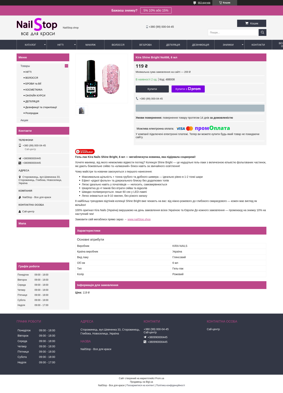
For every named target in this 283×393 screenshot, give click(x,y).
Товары (25, 66)
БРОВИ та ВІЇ (33, 83)
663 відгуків (204, 2)
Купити (152, 89)
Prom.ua (159, 378)
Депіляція (173, 44)
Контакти (258, 44)
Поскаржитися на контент (140, 385)
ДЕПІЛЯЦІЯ (32, 101)
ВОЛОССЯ (31, 77)
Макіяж (90, 44)
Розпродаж (31, 113)
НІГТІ (28, 71)
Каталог (30, 44)
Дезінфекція (200, 44)
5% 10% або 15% (155, 10)
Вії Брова (145, 44)
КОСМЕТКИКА (33, 89)
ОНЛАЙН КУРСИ (35, 95)
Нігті (60, 44)
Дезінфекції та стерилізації (41, 107)
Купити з (188, 89)
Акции (24, 120)
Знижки (228, 44)
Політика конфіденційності (170, 385)
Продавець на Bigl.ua (141, 382)
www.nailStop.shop (139, 219)
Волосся (118, 44)
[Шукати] (262, 32)
